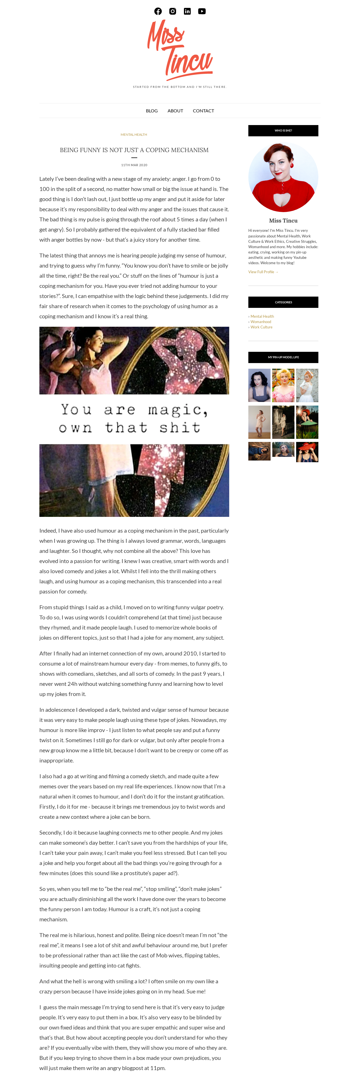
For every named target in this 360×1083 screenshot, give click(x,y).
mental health (134, 134)
